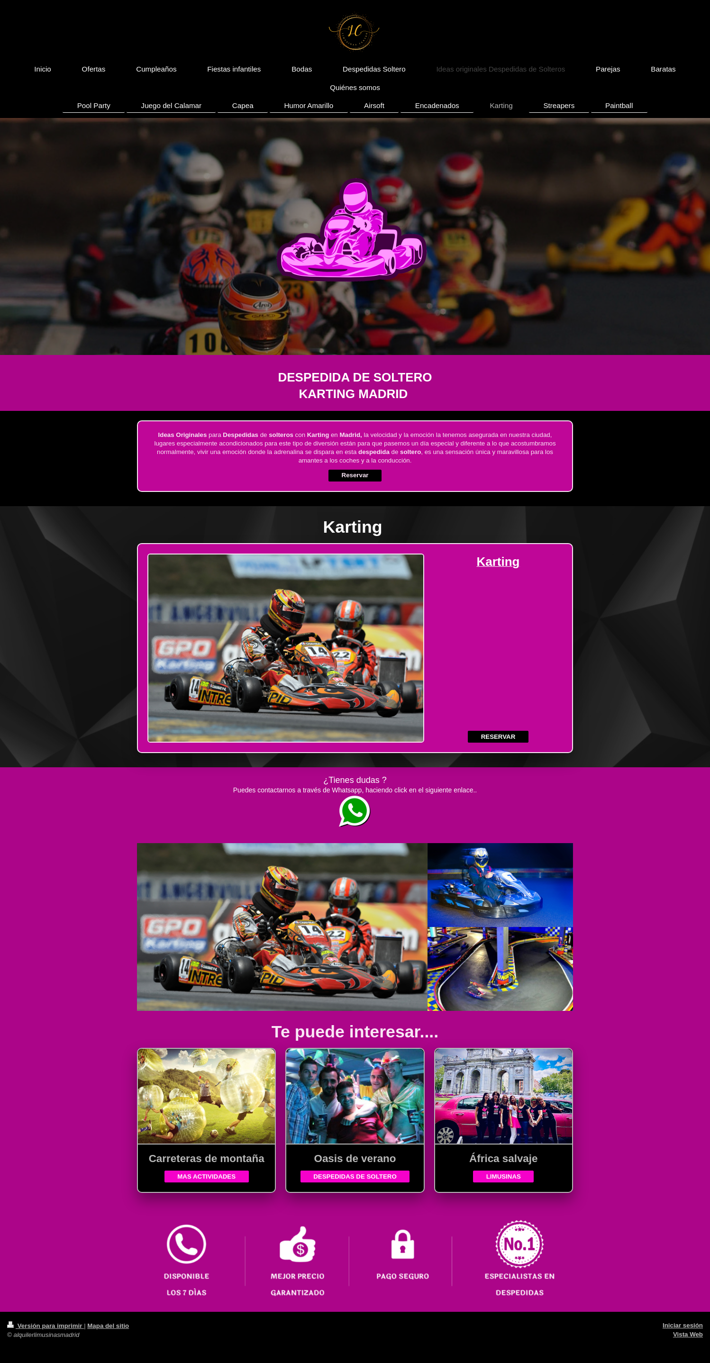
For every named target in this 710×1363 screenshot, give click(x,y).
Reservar (355, 475)
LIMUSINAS (503, 1176)
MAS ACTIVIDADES (206, 1176)
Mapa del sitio (108, 1325)
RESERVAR (498, 736)
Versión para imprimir (45, 1325)
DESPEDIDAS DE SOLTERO (355, 1176)
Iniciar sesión (683, 1325)
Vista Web (688, 1334)
